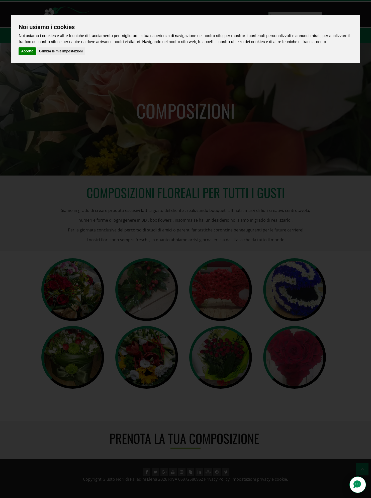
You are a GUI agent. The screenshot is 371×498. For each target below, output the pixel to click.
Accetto (27, 51)
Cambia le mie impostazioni (61, 51)
